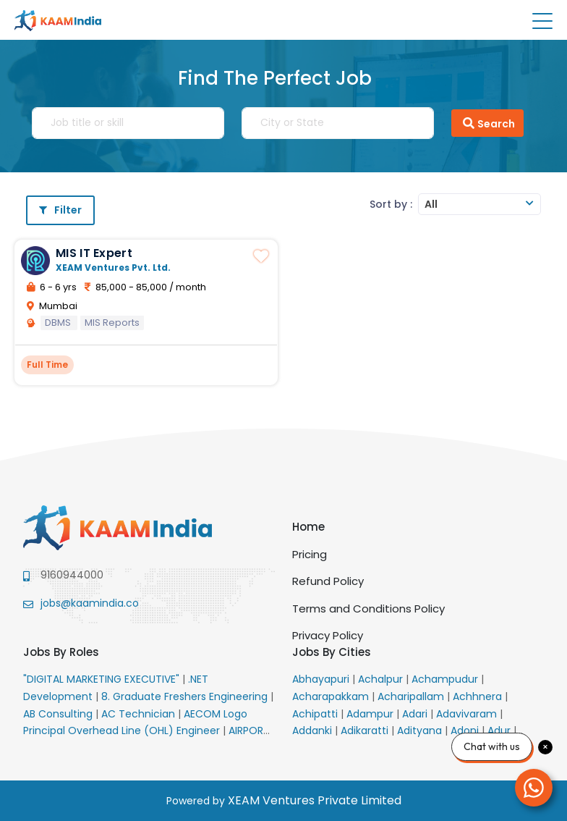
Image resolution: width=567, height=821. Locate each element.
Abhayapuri (322, 679)
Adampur (371, 714)
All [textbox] (431, 204)
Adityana (421, 730)
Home (308, 526)
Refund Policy (328, 581)
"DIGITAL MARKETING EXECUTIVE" (102, 679)
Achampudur (446, 679)
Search (487, 123)
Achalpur (382, 679)
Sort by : (391, 204)
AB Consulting (59, 714)
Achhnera (479, 696)
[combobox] (479, 204)
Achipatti (316, 714)
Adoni (466, 730)
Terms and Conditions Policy (368, 608)
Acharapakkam (332, 696)
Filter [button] (60, 210)
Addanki (313, 730)
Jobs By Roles (61, 652)
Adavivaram (468, 714)
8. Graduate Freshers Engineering (185, 696)
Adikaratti (366, 730)
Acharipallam (412, 696)
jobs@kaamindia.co (89, 603)
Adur (500, 730)
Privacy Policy (327, 635)
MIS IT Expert (94, 253)
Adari (416, 714)
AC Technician (139, 714)
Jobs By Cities (331, 652)
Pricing (309, 554)
